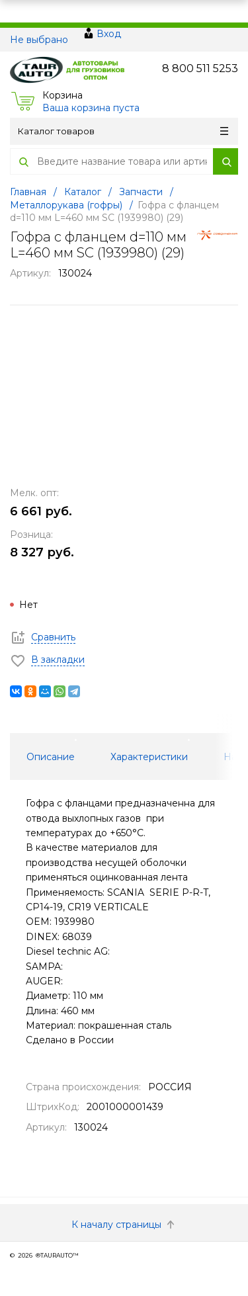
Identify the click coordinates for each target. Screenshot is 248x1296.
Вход (109, 34)
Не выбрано (39, 40)
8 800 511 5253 (200, 68)
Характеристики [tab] (149, 757)
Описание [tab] (50, 757)
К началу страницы (124, 1225)
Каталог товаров (123, 131)
